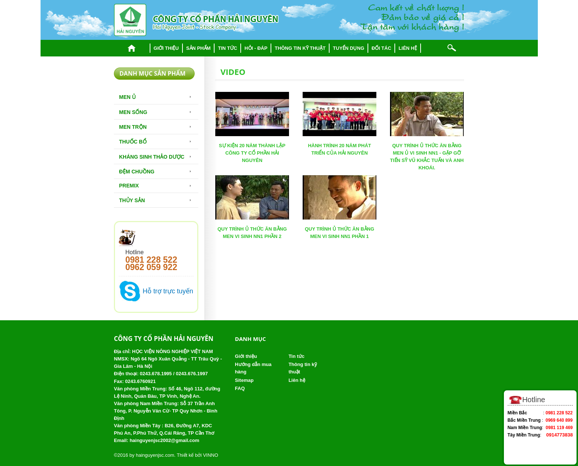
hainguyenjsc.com (155, 455)
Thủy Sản (132, 200)
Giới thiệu (166, 48)
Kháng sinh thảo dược (151, 157)
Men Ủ (127, 97)
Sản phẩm (198, 48)
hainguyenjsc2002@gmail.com (164, 440)
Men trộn (133, 127)
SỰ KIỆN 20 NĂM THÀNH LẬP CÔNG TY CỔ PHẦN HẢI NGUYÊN (252, 153)
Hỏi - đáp (255, 48)
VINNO (210, 455)
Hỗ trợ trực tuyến (168, 291)
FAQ (240, 388)
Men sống (133, 112)
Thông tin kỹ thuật (300, 48)
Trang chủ (131, 48)
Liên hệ (407, 48)
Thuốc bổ (133, 142)
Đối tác (381, 48)
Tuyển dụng (348, 48)
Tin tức (227, 48)
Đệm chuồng (136, 172)
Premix (129, 186)
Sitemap (244, 380)
